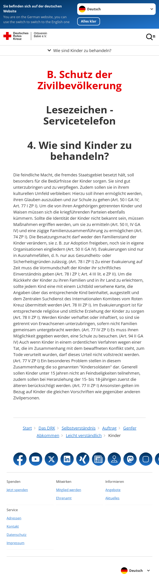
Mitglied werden (68, 490)
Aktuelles (112, 498)
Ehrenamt (64, 498)
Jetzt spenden (17, 490)
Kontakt (13, 526)
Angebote (112, 490)
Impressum (15, 543)
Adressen (14, 518)
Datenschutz (16, 534)
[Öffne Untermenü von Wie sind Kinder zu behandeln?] (79, 50)
